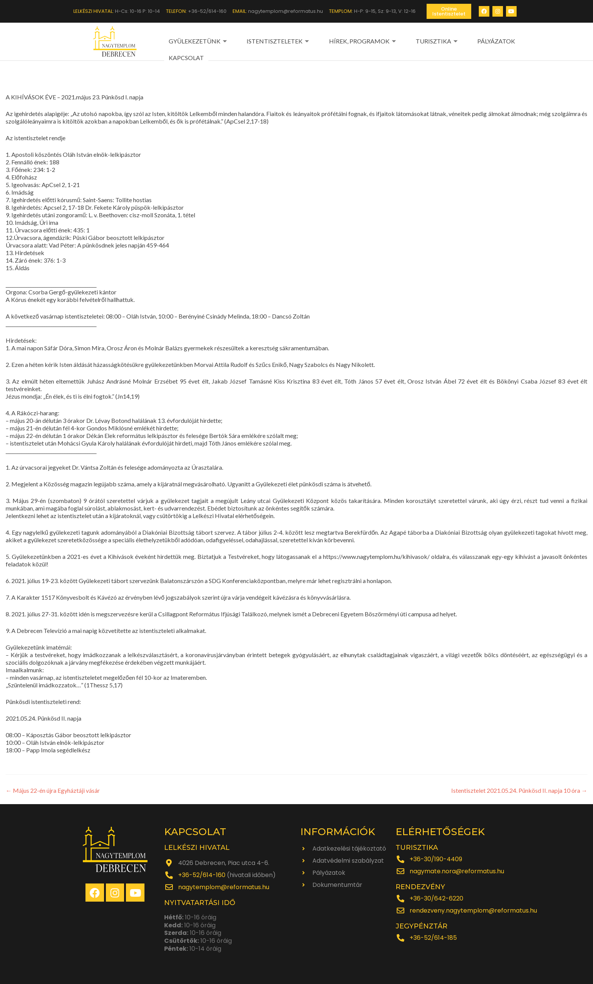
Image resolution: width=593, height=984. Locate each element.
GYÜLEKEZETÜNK (198, 40)
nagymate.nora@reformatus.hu (457, 870)
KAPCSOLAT (498, 40)
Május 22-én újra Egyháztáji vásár (53, 789)
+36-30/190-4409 (436, 858)
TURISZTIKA (406, 40)
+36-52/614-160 (201, 874)
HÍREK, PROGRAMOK (341, 40)
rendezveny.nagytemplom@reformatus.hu (473, 909)
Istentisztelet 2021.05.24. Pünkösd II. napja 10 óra (519, 789)
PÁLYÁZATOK (454, 40)
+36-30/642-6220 (436, 897)
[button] (449, 11)
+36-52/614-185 (433, 937)
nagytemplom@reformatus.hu (223, 886)
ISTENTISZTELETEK (268, 40)
